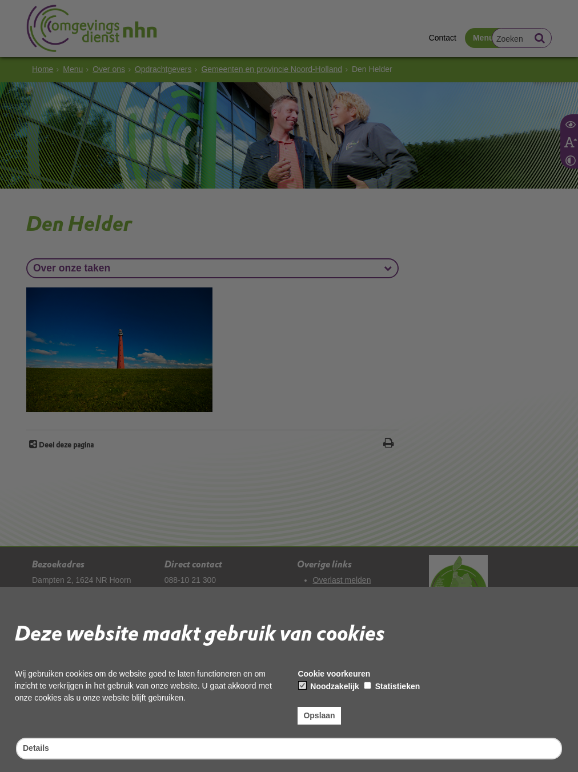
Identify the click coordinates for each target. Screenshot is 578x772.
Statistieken (392, 686)
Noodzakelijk (329, 686)
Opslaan (319, 715)
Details (36, 748)
